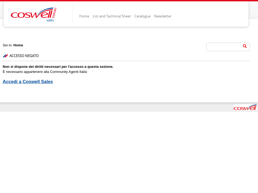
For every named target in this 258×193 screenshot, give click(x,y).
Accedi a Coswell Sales (28, 81)
